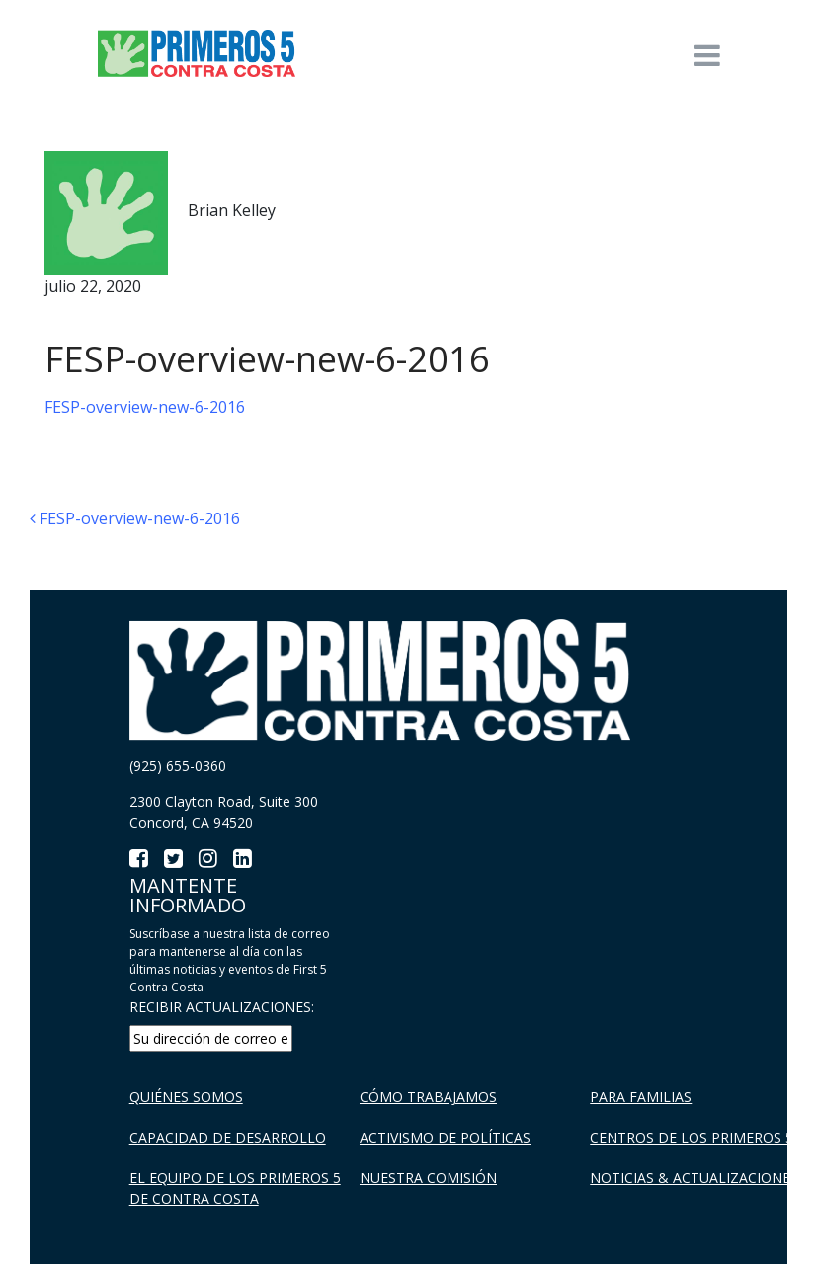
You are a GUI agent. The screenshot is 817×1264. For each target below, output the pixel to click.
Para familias (641, 1096)
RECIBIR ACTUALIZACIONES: (221, 1006)
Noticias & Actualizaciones (694, 1177)
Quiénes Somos (186, 1096)
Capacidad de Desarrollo (227, 1137)
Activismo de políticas (445, 1137)
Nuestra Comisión (428, 1177)
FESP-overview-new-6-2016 (144, 407)
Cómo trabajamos (428, 1096)
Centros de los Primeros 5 (691, 1137)
